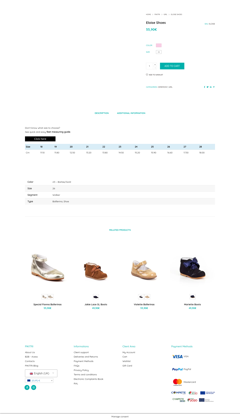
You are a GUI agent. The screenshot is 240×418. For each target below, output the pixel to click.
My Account (128, 351)
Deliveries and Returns (86, 355)
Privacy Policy (81, 367)
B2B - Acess (31, 355)
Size (148, 52)
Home (148, 14)
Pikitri (157, 14)
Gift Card (127, 363)
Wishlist (126, 359)
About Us (30, 351)
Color (149, 45)
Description (102, 112)
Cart (124, 355)
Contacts (30, 359)
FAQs (77, 363)
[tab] (102, 113)
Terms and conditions (85, 371)
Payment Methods (84, 359)
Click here (40, 137)
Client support (81, 351)
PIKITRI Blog (31, 363)
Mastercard (183, 380)
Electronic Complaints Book (88, 376)
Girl (165, 14)
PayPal (181, 368)
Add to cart (172, 66)
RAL (76, 380)
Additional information (131, 112)
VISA (180, 355)
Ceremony (163, 87)
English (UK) (39, 371)
